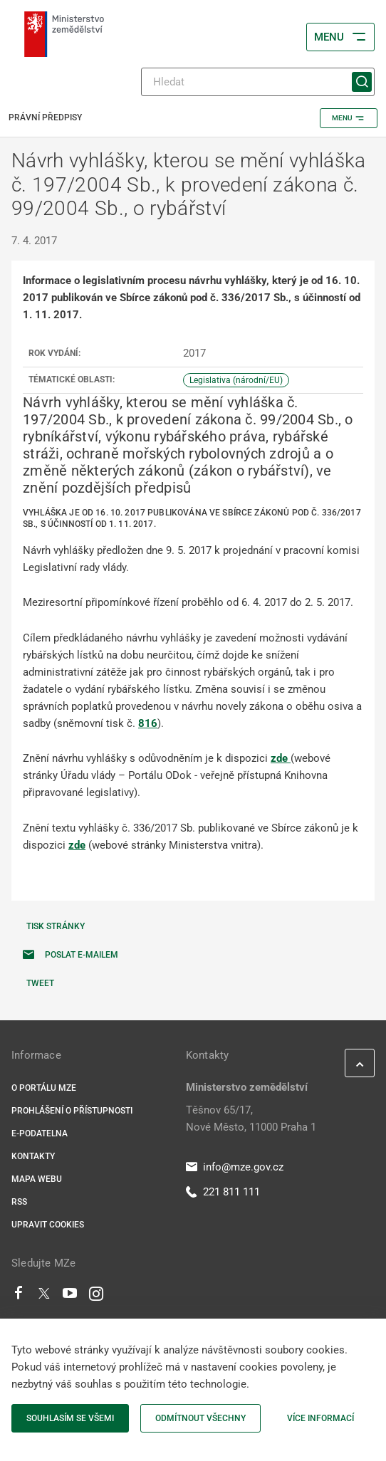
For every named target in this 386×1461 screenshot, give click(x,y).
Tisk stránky (55, 926)
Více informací (320, 1418)
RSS (19, 1202)
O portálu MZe (43, 1088)
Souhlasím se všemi (70, 1418)
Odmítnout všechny (200, 1418)
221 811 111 (223, 1191)
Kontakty (33, 1156)
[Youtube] (70, 1296)
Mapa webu (36, 1179)
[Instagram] (96, 1296)
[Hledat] (258, 82)
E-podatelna (39, 1133)
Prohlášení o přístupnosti (71, 1111)
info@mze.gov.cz (234, 1167)
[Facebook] (18, 1296)
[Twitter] (44, 1296)
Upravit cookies (47, 1225)
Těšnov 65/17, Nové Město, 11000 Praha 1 (251, 1118)
